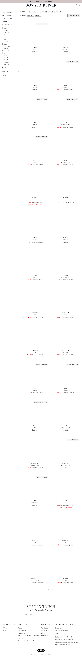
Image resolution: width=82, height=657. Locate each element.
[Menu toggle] (3, 5)
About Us (21, 628)
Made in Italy (7, 15)
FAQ (56, 633)
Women (5, 628)
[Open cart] (78, 5)
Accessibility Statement (26, 641)
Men (4, 630)
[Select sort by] (73, 15)
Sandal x (37, 15)
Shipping (58, 628)
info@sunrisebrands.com (69, 642)
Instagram (44, 630)
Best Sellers (7, 18)
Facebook (44, 628)
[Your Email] (39, 614)
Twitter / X (44, 635)
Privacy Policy (22, 633)
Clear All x (30, 15)
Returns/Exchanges (61, 630)
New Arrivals (7, 12)
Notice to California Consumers (28, 635)
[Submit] (56, 614)
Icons (4, 21)
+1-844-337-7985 (66, 637)
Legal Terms (22, 630)
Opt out (20, 638)
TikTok (43, 633)
